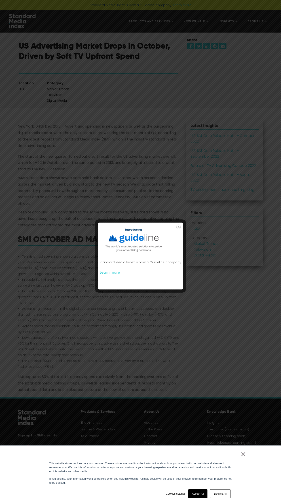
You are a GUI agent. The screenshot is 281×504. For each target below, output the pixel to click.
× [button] (243, 454)
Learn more (110, 272)
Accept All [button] (198, 493)
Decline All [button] (220, 493)
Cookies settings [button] (176, 493)
